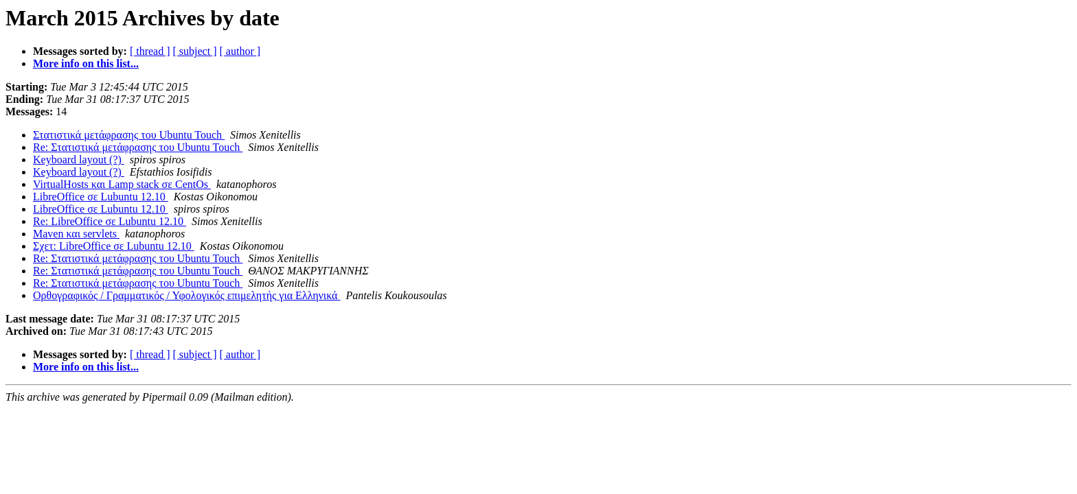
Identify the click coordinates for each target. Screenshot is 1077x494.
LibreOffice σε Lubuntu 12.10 (100, 196)
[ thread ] (150, 51)
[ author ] (240, 51)
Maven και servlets (76, 233)
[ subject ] (195, 51)
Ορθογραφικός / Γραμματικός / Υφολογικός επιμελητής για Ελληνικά (186, 295)
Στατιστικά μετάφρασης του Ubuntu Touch (129, 135)
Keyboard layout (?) (78, 159)
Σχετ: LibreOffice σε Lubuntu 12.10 (113, 246)
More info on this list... (86, 63)
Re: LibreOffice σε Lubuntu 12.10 (109, 221)
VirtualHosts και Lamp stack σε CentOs (122, 184)
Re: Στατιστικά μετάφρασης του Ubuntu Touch (137, 147)
